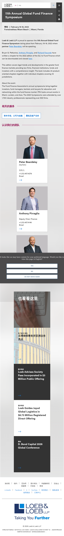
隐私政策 (55, 490)
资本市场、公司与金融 (13, 115)
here (30, 58)
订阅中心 (37, 492)
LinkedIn (8, 490)
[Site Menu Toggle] (59, 5)
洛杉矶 (7, 483)
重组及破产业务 (32, 115)
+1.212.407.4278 (25, 173)
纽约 (15, 483)
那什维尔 (34, 483)
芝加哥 (23, 483)
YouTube (34, 490)
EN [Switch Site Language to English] (15, 5)
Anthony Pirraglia (26, 52)
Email (21, 176)
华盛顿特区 (45, 483)
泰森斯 (23, 486)
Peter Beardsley (15, 46)
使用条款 (26, 492)
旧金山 (56, 483)
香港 (41, 486)
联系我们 (45, 490)
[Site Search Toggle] (53, 5)
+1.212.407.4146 (25, 222)
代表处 (32, 486)
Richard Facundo (45, 52)
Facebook (18, 490)
